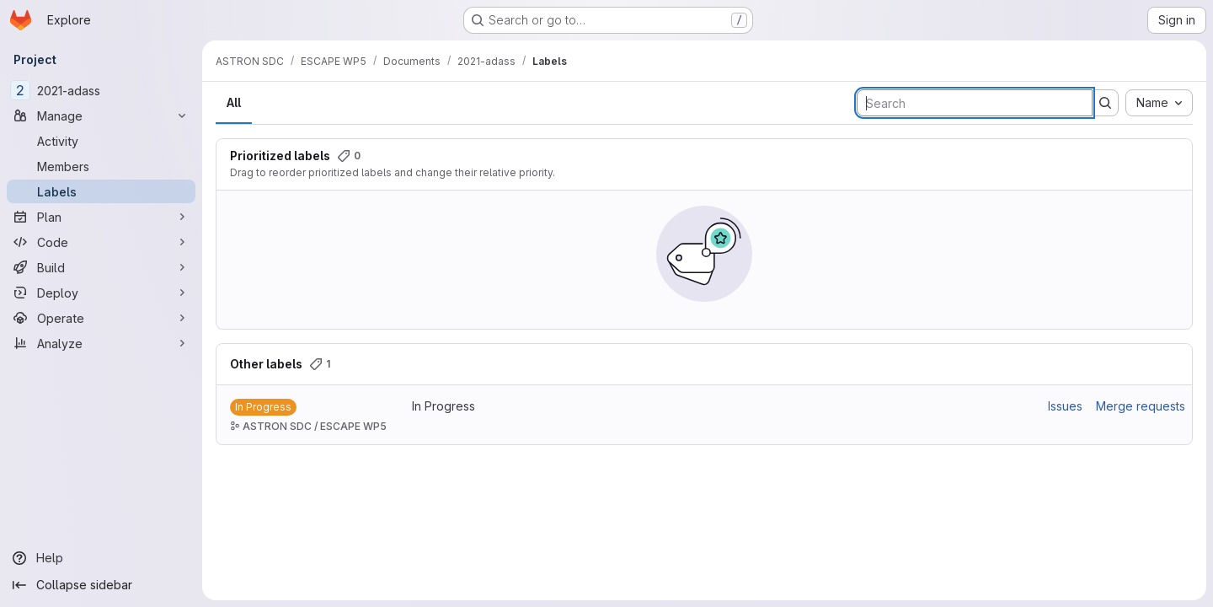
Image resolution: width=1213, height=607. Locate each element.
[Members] (101, 166)
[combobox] (1159, 102)
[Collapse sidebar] (101, 585)
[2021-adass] (101, 90)
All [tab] (234, 102)
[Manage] (101, 115)
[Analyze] (101, 343)
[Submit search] (1105, 102)
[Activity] (101, 141)
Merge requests (1140, 406)
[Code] (101, 242)
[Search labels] (975, 102)
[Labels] (101, 191)
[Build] (101, 267)
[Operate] (101, 318)
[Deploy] (101, 292)
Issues (1065, 406)
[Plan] (101, 216)
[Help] (101, 558)
